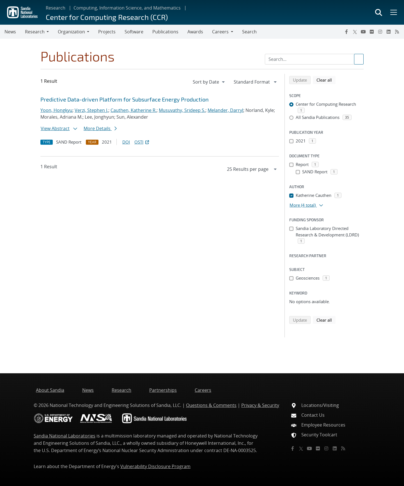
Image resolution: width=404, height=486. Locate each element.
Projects (107, 32)
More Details (100, 128)
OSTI (142, 142)
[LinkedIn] (388, 31)
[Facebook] (346, 31)
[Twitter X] (355, 31)
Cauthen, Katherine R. (134, 110)
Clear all (326, 80)
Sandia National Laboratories (64, 436)
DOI (126, 142)
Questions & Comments (211, 405)
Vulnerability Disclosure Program (155, 466)
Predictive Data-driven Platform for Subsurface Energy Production (124, 99)
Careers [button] (220, 32)
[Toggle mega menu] (393, 12)
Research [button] (35, 32)
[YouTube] (363, 31)
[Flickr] (372, 31)
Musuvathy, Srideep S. (182, 110)
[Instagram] (380, 31)
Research (55, 8)
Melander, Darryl (225, 110)
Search (249, 32)
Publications (165, 32)
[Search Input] (314, 59)
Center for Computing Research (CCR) (107, 17)
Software (134, 32)
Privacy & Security (260, 405)
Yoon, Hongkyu (56, 110)
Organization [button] (71, 32)
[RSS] (397, 31)
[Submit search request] (359, 59)
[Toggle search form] (378, 12)
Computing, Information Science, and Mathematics (127, 8)
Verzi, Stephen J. (91, 110)
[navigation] (209, 81)
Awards (195, 32)
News (10, 32)
